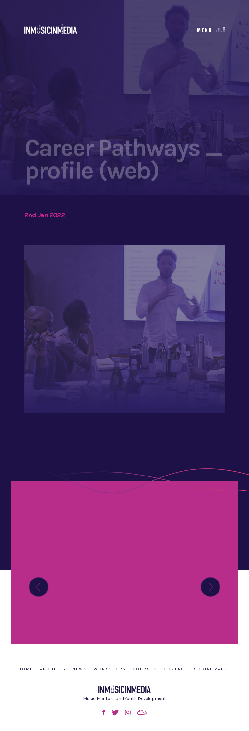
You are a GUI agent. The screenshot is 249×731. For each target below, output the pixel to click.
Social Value (212, 669)
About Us (53, 669)
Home (25, 669)
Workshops (110, 669)
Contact (175, 669)
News (79, 669)
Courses (145, 669)
